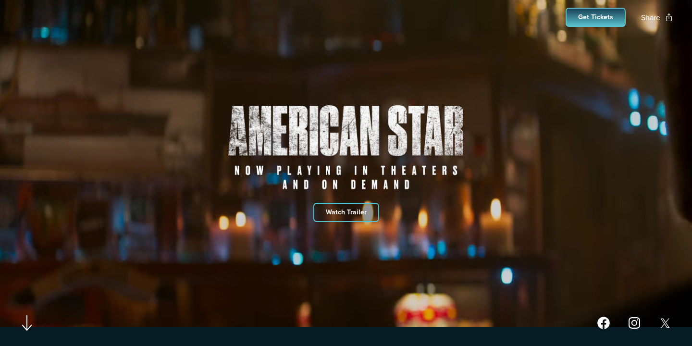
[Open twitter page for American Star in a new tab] (665, 323)
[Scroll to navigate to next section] (27, 323)
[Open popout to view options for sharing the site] (657, 17)
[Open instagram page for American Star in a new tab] (634, 323)
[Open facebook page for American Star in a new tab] (603, 323)
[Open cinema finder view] (596, 17)
